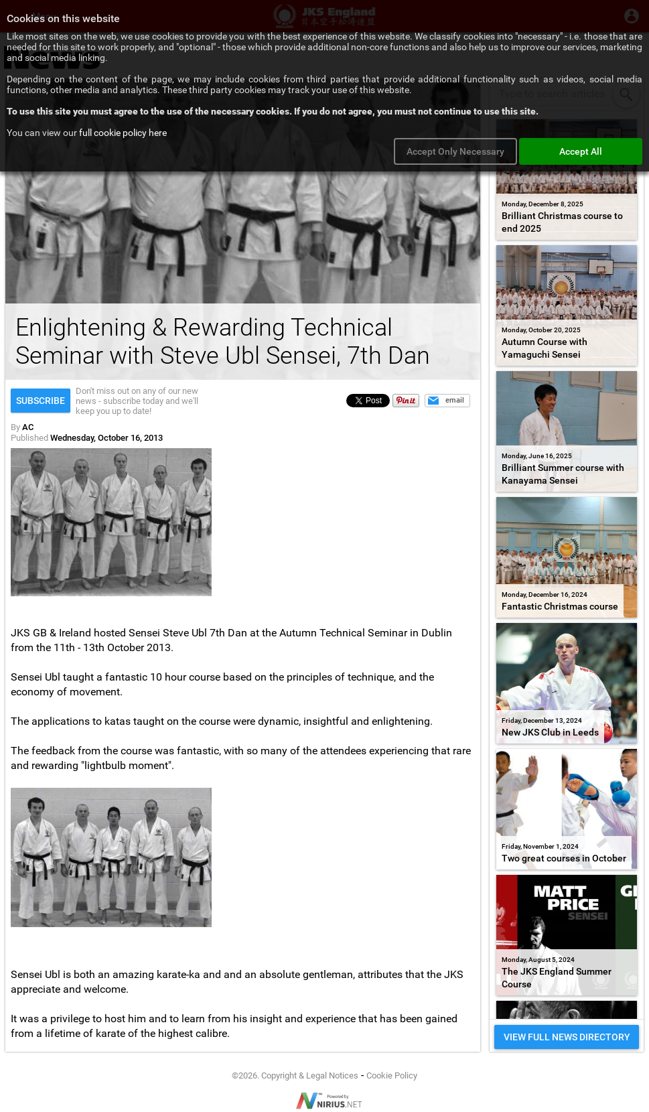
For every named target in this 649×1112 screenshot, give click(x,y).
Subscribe (40, 400)
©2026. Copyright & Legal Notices (295, 1075)
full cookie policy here (123, 132)
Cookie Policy (391, 1075)
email (454, 400)
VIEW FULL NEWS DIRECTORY (567, 1037)
